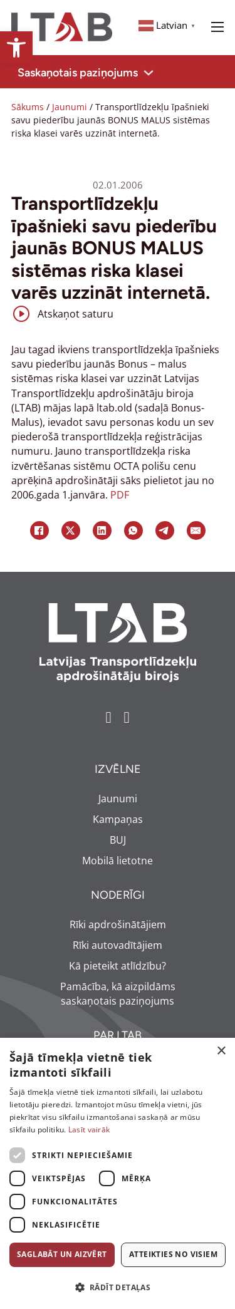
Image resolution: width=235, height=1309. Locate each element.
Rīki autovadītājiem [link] (117, 945)
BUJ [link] (118, 840)
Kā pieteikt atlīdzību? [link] (117, 966)
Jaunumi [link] (69, 107)
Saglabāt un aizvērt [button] (62, 1254)
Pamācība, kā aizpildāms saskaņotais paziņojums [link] (117, 994)
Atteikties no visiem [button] (173, 1254)
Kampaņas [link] (118, 819)
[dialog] (117, 1173)
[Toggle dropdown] (148, 72)
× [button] (221, 1051)
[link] (16, 47)
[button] (117, 1287)
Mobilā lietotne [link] (117, 860)
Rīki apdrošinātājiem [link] (118, 924)
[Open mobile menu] (217, 27)
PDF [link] (119, 495)
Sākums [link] (27, 107)
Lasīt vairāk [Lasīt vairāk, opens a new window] (89, 1129)
